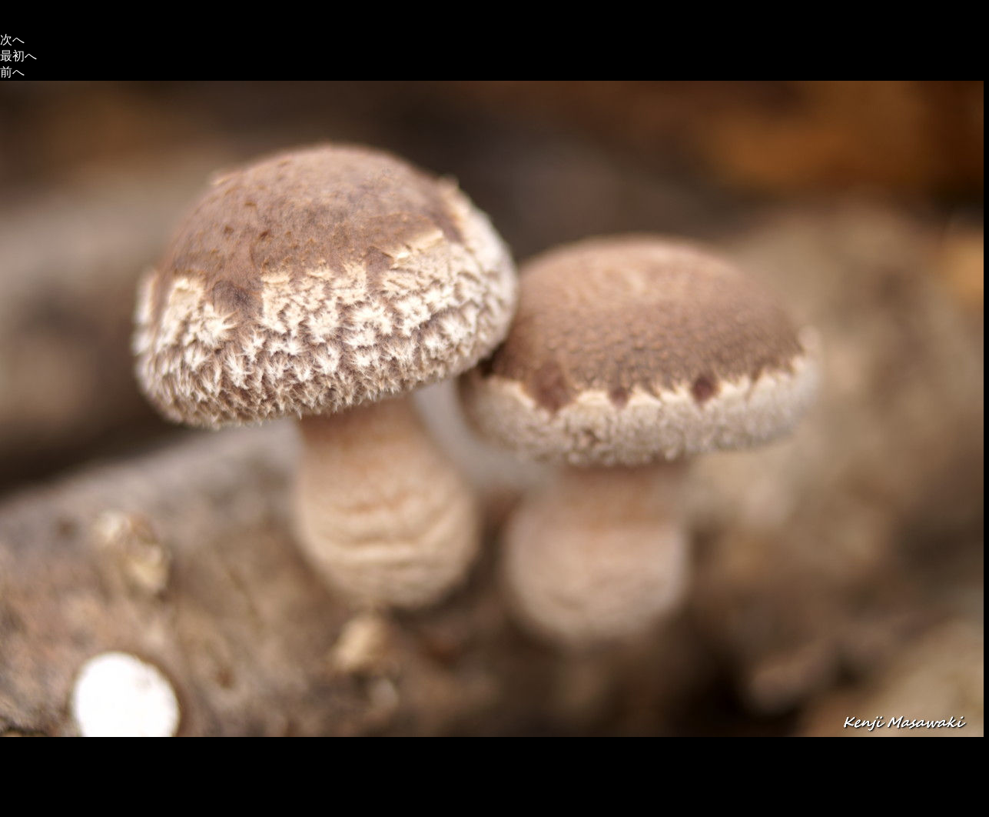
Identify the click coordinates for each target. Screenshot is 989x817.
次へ (12, 39)
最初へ (18, 55)
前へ (12, 71)
